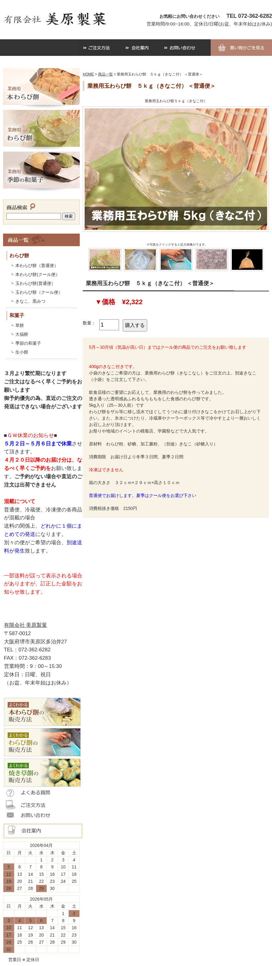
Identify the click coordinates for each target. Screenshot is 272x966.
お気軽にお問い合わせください (189, 16)
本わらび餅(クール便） (37, 274)
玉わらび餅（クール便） (39, 292)
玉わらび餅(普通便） (35, 283)
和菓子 (17, 315)
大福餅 (21, 334)
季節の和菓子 (28, 343)
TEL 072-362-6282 (249, 16)
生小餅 (21, 352)
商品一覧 (105, 74)
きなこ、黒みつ (30, 301)
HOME (88, 74)
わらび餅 (19, 255)
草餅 (19, 325)
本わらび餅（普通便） (36, 265)
